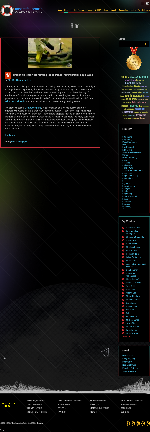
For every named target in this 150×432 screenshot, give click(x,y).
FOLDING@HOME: (95, 408)
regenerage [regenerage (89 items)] (140, 109)
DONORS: (92, 404)
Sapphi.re (40, 423)
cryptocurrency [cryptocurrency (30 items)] (137, 90)
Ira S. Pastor (131, 330)
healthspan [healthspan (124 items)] (138, 95)
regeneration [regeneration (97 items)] (127, 112)
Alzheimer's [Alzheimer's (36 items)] (133, 77)
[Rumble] (148, 423)
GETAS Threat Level (9, 405)
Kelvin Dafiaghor (133, 257)
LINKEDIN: (93, 400)
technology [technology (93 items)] (141, 115)
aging (124, 160)
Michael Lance (132, 320)
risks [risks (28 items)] (140, 112)
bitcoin (125, 199)
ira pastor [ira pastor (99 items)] (127, 102)
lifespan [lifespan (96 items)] (124, 106)
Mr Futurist (127, 362)
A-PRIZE (98, 10)
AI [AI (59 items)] (128, 77)
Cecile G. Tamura (133, 283)
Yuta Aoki (130, 286)
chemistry (126, 206)
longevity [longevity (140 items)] (133, 106)
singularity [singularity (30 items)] (145, 112)
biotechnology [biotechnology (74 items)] (128, 86)
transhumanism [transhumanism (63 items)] (130, 118)
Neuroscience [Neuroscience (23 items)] (146, 106)
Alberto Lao (131, 293)
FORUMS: (93, 412)
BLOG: (60, 404)
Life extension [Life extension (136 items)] (139, 102)
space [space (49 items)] (125, 115)
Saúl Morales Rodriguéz (132, 232)
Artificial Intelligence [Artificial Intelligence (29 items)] (130, 80)
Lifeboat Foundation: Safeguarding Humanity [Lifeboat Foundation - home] (21, 10)
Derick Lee (130, 289)
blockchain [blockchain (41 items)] (143, 87)
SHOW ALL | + (126, 336)
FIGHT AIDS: (30, 408)
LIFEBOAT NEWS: (63, 400)
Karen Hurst (131, 260)
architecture (127, 168)
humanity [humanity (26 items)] (146, 96)
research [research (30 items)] (136, 112)
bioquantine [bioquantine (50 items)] (140, 80)
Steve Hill (130, 310)
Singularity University (131, 152)
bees (124, 181)
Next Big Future (129, 365)
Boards (72, 10)
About (60, 10)
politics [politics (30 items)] (126, 109)
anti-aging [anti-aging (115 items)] (142, 76)
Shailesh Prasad (133, 247)
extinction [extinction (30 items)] (134, 92)
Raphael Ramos (133, 299)
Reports (90, 10)
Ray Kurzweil (128, 147)
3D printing (19, 141)
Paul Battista (131, 250)
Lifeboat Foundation (16, 423)
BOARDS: (124, 404)
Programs (81, 10)
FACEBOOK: (30, 400)
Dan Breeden (131, 244)
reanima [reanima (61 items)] (131, 109)
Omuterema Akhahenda (131, 274)
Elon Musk (127, 150)
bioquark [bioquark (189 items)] (130, 83)
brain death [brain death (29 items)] (124, 90)
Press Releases (144, 10)
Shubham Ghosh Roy (135, 237)
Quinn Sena (131, 240)
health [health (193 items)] (128, 96)
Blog (66, 10)
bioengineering (128, 186)
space (25, 141)
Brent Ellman (131, 316)
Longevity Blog (128, 358)
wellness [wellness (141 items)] (140, 118)
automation (127, 178)
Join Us (114, 10)
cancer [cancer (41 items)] (130, 90)
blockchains (127, 201)
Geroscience (127, 355)
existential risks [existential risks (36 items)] (126, 92)
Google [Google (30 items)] (122, 96)
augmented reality (130, 176)
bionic (125, 191)
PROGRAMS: (125, 408)
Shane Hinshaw (133, 296)
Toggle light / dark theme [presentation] (147, 3)
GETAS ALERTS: (126, 400)
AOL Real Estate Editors (19, 80)
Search (146, 44)
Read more (10, 135)
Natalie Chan (131, 306)
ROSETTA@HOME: (32, 412)
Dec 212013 (8, 75)
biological (126, 188)
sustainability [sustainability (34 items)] (131, 115)
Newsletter (123, 10)
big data (126, 183)
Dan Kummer (132, 270)
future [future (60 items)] (140, 92)
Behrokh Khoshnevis (15, 101)
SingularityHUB (129, 371)
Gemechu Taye (132, 254)
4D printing (127, 139)
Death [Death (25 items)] (146, 89)
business (126, 204)
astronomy (127, 173)
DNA (124, 144)
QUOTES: (124, 412)
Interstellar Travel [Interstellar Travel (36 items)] (143, 99)
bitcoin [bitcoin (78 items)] (137, 86)
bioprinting (127, 194)
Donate (106, 10)
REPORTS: (61, 408)
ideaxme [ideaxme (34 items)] (123, 99)
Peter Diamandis (129, 142)
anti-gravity (127, 165)
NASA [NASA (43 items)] (140, 106)
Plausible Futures (130, 368)
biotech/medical (129, 196)
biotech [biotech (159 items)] (140, 83)
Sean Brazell (131, 303)
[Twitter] (133, 423)
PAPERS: (61, 412)
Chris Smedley (132, 333)
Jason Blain (131, 323)
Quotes (133, 10)
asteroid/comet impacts (132, 170)
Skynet (125, 155)
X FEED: (29, 404)
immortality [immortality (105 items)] (131, 99)
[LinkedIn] (138, 423)
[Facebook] (128, 423)
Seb (12, 141)
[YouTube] (143, 423)
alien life (126, 163)
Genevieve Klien (133, 228)
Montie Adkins (132, 326)
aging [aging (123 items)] (124, 76)
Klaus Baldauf (132, 279)
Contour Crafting (33, 107)
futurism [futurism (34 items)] (145, 92)
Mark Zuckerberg (129, 157)
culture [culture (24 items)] (142, 89)
